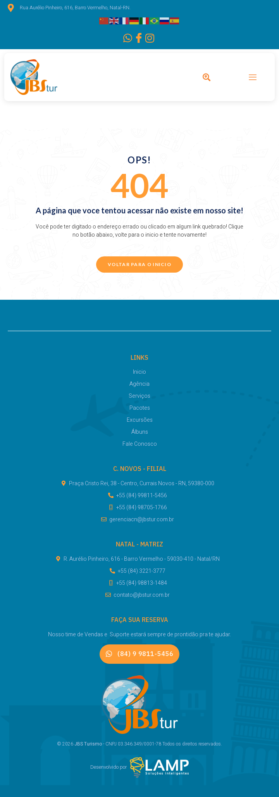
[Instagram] (147, 39)
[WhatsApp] (125, 39)
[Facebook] (136, 39)
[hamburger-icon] (252, 78)
